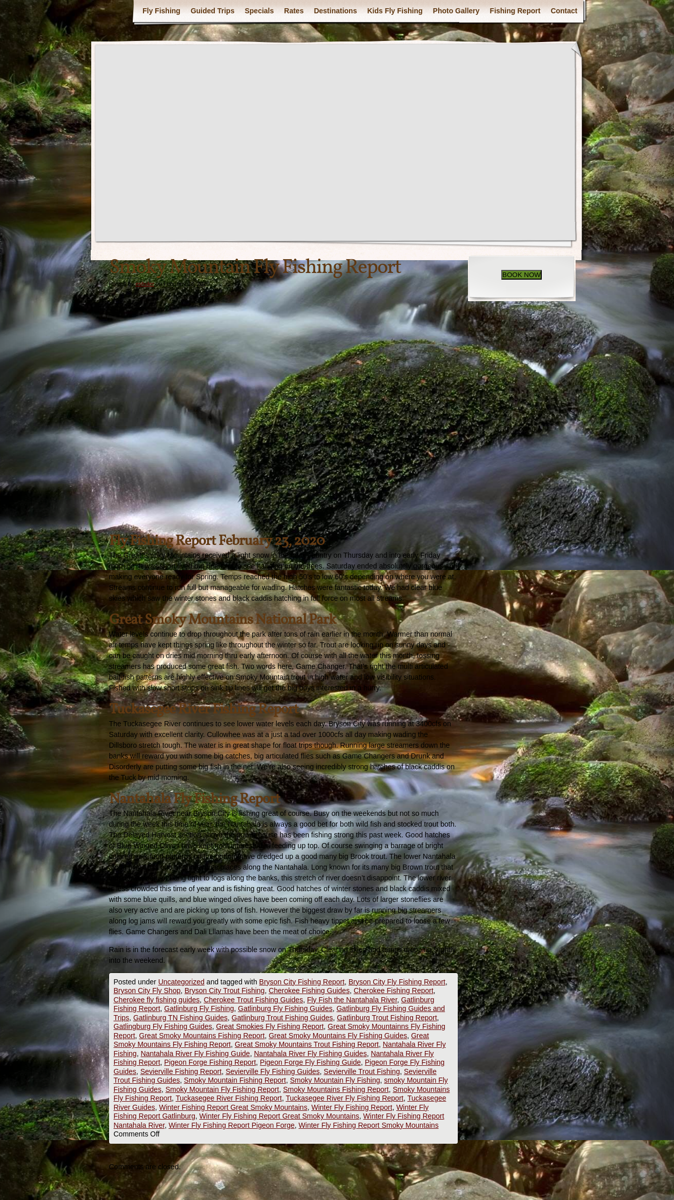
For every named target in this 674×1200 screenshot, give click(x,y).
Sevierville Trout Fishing (362, 1071)
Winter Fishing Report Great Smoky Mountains (233, 1107)
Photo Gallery (456, 11)
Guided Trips (213, 11)
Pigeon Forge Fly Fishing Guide (310, 1062)
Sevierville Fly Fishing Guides (273, 1071)
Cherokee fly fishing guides (157, 1000)
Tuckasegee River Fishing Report (229, 1098)
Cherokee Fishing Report (394, 990)
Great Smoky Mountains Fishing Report (201, 1035)
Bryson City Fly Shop (147, 990)
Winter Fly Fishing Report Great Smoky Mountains (279, 1116)
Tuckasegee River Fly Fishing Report (344, 1098)
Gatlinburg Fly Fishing (199, 1008)
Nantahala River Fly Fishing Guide (195, 1053)
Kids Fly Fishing (394, 11)
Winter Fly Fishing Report (351, 1107)
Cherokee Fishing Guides (309, 990)
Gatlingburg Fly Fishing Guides (163, 1026)
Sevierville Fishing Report (181, 1071)
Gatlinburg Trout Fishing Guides (282, 1018)
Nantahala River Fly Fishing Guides (310, 1053)
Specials (259, 11)
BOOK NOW (521, 275)
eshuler (144, 284)
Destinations (335, 11)
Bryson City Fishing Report (302, 982)
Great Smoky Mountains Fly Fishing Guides (338, 1035)
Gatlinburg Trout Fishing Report (387, 1018)
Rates (293, 11)
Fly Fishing (161, 11)
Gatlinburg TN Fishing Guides (180, 1018)
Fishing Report (515, 11)
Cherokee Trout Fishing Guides (253, 1000)
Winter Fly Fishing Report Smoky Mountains (369, 1125)
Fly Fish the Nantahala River (352, 1000)
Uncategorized (181, 982)
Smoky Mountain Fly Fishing (335, 1080)
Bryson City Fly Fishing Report (397, 982)
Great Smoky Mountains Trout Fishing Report (307, 1044)
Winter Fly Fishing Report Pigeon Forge (232, 1125)
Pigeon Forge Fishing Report (210, 1062)
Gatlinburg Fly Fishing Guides (285, 1008)
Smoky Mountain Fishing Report (235, 1080)
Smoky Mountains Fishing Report (336, 1089)
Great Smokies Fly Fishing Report (269, 1026)
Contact (563, 11)
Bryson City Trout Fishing (224, 990)
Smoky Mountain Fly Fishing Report (222, 1089)
